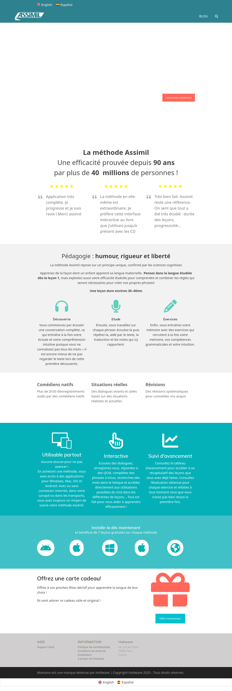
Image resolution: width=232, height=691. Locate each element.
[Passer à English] (44, 4)
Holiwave (125, 642)
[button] (225, 16)
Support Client (45, 647)
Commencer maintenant (179, 97)
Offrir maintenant (170, 618)
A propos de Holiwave (91, 658)
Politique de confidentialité (94, 647)
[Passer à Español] (64, 4)
